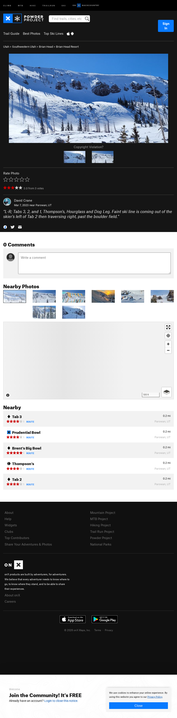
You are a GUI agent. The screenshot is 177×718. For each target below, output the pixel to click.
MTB (20, 5)
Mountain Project (102, 512)
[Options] (166, 392)
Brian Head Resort (67, 46)
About (9, 512)
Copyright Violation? (88, 147)
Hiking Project (100, 525)
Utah (6, 46)
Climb (7, 5)
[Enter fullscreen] (168, 327)
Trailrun (48, 5)
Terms (97, 630)
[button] (5, 226)
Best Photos (31, 33)
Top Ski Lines (53, 33)
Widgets (11, 525)
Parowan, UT (44, 205)
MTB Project (99, 519)
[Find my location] (168, 335)
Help (8, 519)
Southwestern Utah (24, 46)
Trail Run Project (102, 531)
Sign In (166, 26)
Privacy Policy (154, 697)
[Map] (88, 360)
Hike (33, 5)
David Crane (23, 200)
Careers (10, 601)
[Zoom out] (168, 350)
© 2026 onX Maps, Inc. (77, 630)
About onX (12, 595)
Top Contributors (17, 538)
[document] (138, 700)
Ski (64, 5)
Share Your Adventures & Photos (28, 544)
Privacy (109, 630)
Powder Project (101, 538)
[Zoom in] (168, 344)
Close (138, 705)
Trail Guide (11, 33)
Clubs (9, 531)
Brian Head (46, 46)
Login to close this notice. (61, 700)
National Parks (100, 544)
